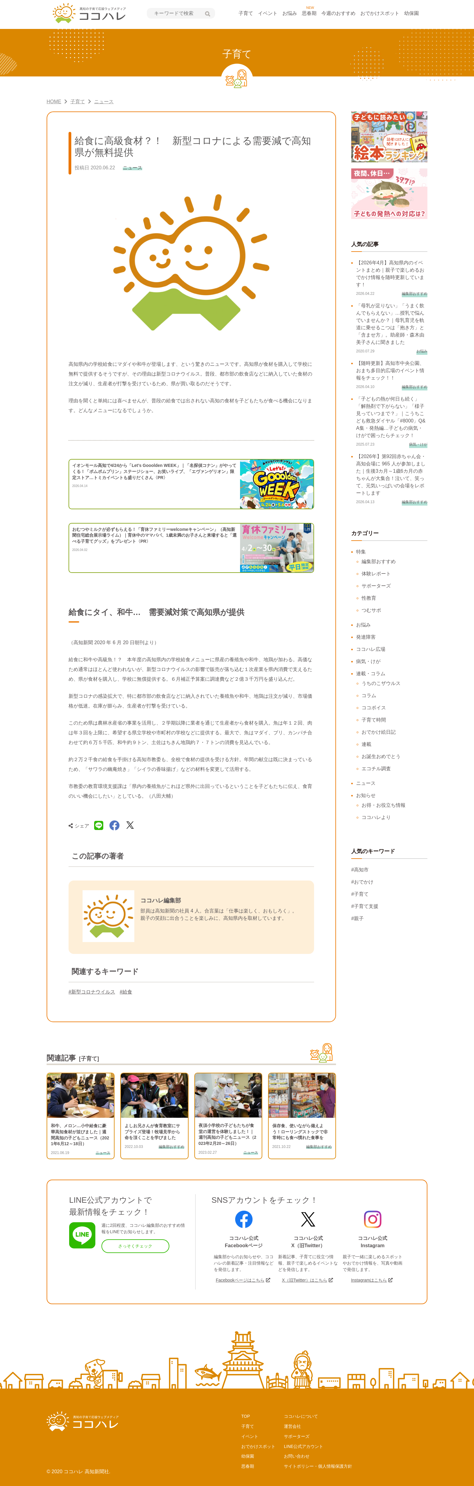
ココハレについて (301, 1416)
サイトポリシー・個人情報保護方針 (318, 1466)
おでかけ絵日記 (379, 732)
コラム (369, 695)
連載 (366, 744)
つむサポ (371, 610)
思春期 (309, 13)
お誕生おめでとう (381, 756)
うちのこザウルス (381, 683)
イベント (268, 13)
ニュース (366, 783)
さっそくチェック (135, 1246)
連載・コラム (370, 673)
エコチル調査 (376, 768)
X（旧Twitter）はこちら (304, 1280)
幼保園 (411, 13)
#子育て (360, 894)
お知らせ (366, 795)
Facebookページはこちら (240, 1280)
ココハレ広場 (370, 649)
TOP (245, 1416)
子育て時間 (374, 719)
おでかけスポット (379, 13)
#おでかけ (362, 881)
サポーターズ (376, 585)
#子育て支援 (364, 906)
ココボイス (374, 707)
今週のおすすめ (338, 13)
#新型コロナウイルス (92, 991)
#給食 (126, 991)
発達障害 (366, 637)
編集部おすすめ (379, 561)
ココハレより (376, 817)
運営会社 (292, 1426)
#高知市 (360, 869)
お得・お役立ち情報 (383, 805)
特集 (361, 551)
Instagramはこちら (369, 1280)
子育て (246, 13)
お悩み (289, 13)
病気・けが (368, 661)
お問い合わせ (297, 1456)
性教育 (369, 598)
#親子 (357, 918)
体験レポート (376, 573)
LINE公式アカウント (303, 1446)
